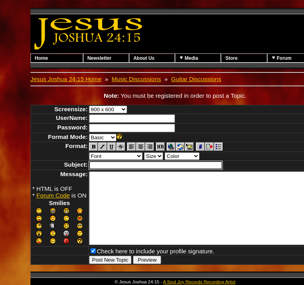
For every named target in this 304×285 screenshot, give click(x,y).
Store (250, 58)
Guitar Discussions (196, 79)
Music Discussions (136, 79)
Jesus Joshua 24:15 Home (66, 79)
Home (41, 58)
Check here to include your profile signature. (156, 263)
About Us (153, 58)
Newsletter (104, 58)
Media (202, 58)
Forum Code (53, 195)
